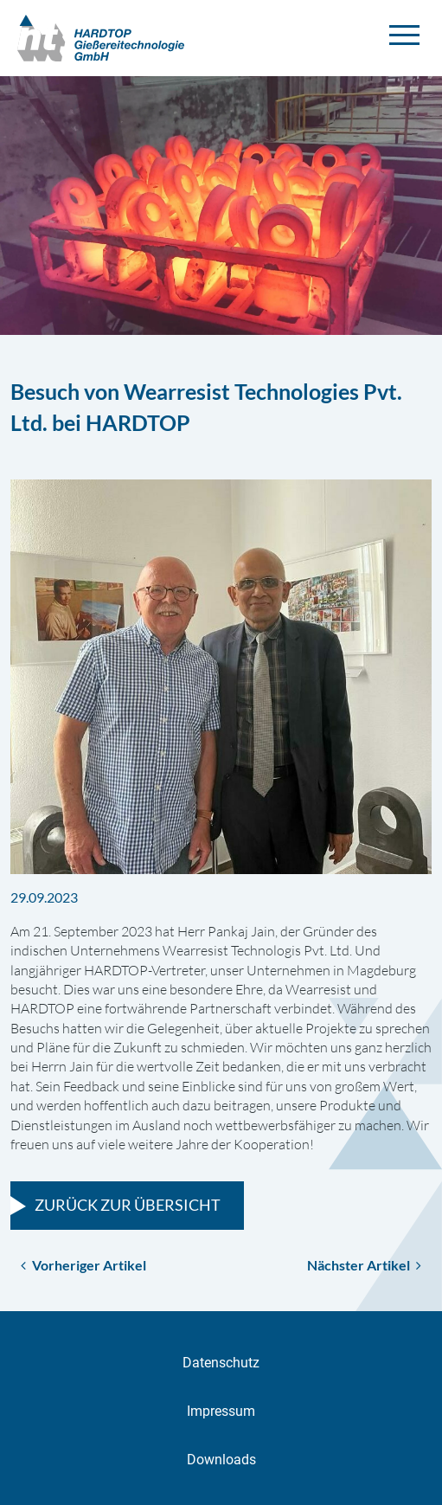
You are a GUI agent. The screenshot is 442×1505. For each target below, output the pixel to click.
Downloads (221, 1459)
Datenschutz (221, 1362)
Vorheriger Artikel (83, 1265)
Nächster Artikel (364, 1265)
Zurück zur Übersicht (128, 1204)
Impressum (221, 1411)
